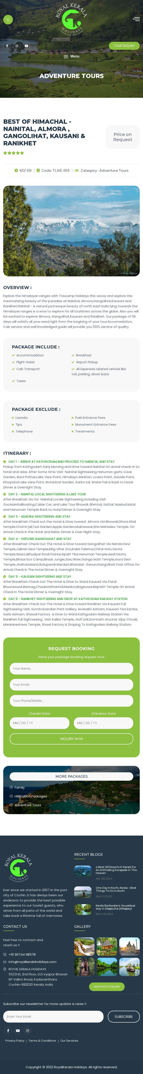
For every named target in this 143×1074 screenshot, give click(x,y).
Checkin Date (39, 713)
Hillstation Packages (28, 796)
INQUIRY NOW (71, 738)
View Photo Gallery (107, 986)
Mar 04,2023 (104, 914)
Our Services (69, 1041)
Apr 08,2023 (104, 878)
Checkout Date (103, 713)
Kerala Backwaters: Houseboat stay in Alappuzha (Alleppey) (115, 907)
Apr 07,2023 (104, 896)
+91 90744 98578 (22, 954)
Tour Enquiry (124, 46)
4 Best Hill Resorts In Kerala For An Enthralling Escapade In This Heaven (116, 870)
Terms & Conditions (42, 1041)
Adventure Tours (25, 805)
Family (17, 787)
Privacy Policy (14, 1041)
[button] (71, 56)
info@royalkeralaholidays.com (33, 962)
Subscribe (124, 1016)
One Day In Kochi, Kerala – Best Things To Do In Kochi (116, 889)
